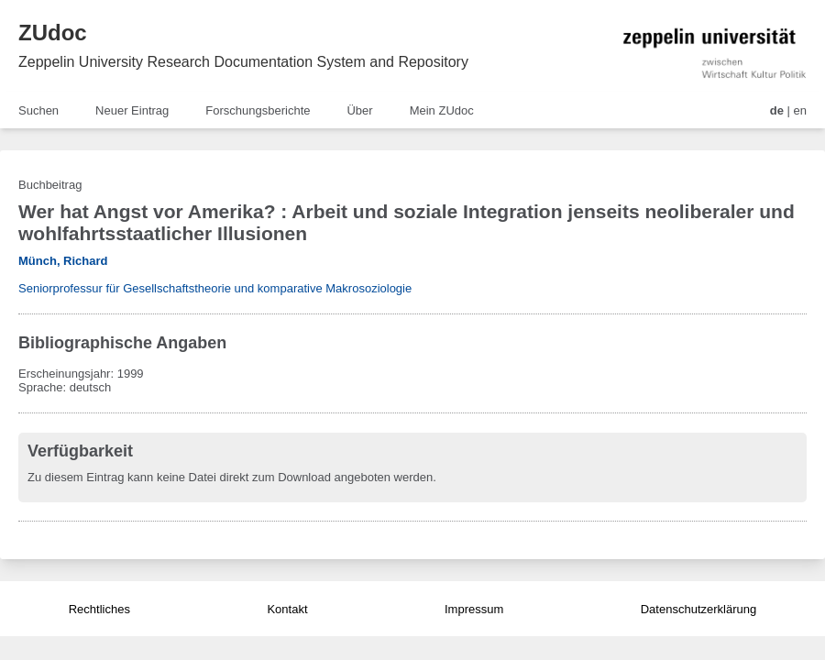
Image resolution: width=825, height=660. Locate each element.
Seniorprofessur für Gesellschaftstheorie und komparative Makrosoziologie (215, 288)
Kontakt (287, 609)
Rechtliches (99, 609)
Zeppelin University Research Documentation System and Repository (243, 62)
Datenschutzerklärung (698, 609)
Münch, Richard (63, 261)
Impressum (474, 609)
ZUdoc (52, 32)
